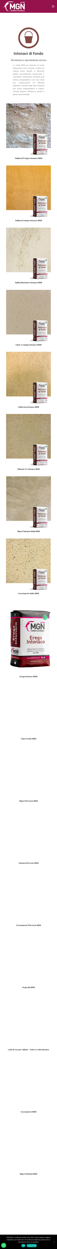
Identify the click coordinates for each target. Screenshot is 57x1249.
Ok (23, 1245)
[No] (54, 1242)
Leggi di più (32, 1245)
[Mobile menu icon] (53, 6)
